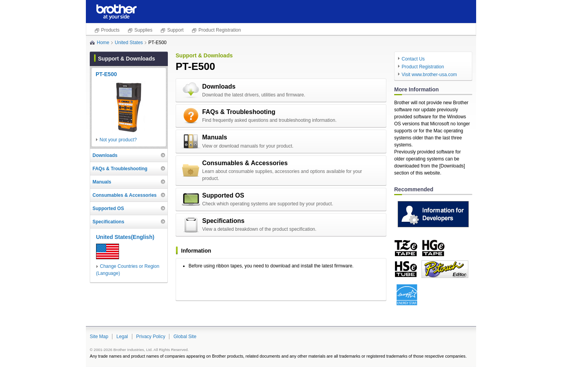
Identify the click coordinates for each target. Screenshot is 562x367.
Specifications (223, 220)
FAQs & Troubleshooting (239, 112)
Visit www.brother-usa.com (429, 74)
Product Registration (219, 30)
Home (103, 42)
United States (129, 42)
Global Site (184, 336)
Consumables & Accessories (245, 163)
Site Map (99, 336)
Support (175, 30)
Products (110, 30)
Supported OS (223, 195)
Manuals (214, 137)
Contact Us (413, 59)
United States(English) (125, 237)
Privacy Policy (150, 336)
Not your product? (118, 140)
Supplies (143, 30)
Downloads (218, 86)
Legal (122, 336)
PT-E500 (106, 74)
